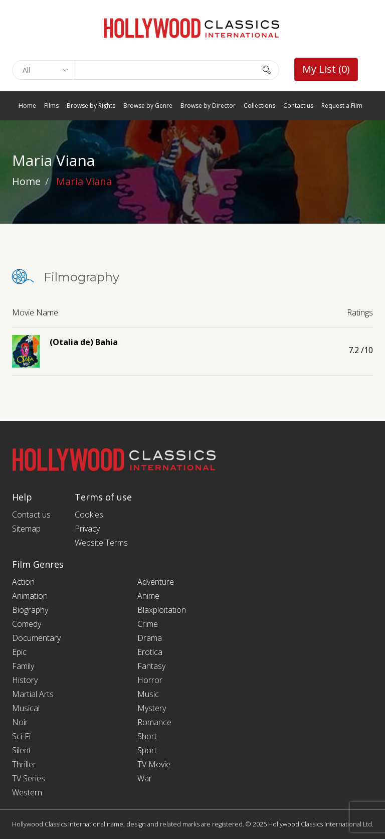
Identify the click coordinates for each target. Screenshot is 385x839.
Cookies (89, 514)
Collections (259, 105)
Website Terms (101, 542)
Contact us (298, 105)
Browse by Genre (147, 105)
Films (51, 105)
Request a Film (341, 105)
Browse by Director (208, 105)
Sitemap (26, 528)
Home (27, 105)
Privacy (87, 528)
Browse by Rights (91, 105)
